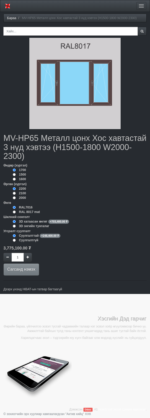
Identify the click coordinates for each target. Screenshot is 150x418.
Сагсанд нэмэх (21, 269)
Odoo (88, 409)
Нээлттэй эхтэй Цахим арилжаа (122, 409)
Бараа (11, 18)
